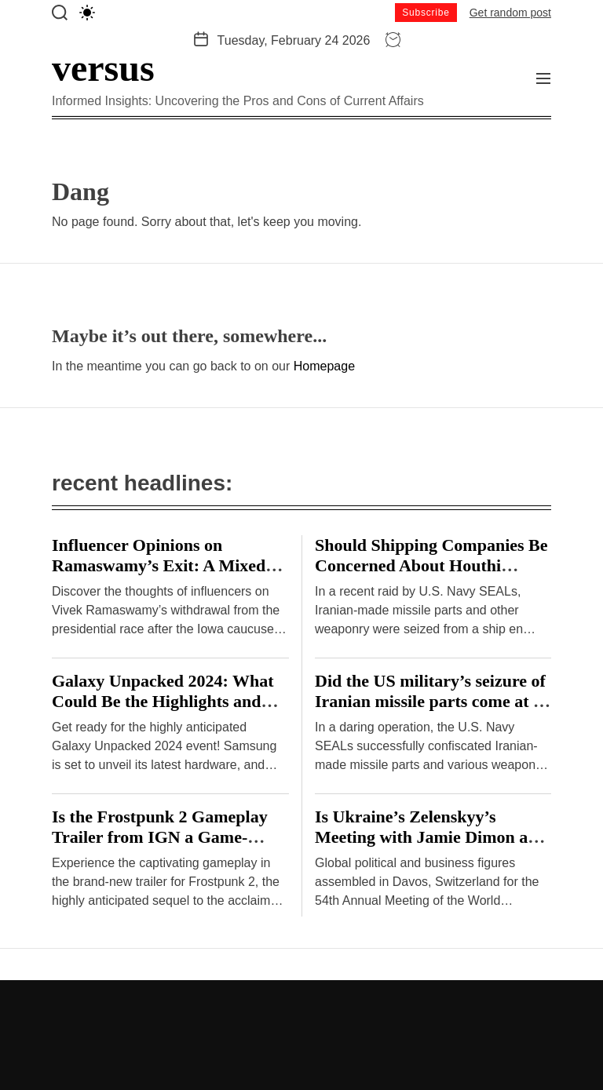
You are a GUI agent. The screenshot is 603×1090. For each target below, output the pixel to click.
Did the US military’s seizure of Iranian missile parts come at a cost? (430, 701)
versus (103, 68)
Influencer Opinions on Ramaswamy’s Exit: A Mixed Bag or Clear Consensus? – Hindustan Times (158, 575)
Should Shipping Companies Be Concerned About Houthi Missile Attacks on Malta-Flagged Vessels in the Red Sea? (431, 575)
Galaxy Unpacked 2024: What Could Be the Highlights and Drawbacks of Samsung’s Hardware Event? (163, 711)
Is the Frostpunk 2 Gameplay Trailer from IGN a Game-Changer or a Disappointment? (166, 837)
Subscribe (426, 12)
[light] (87, 12)
